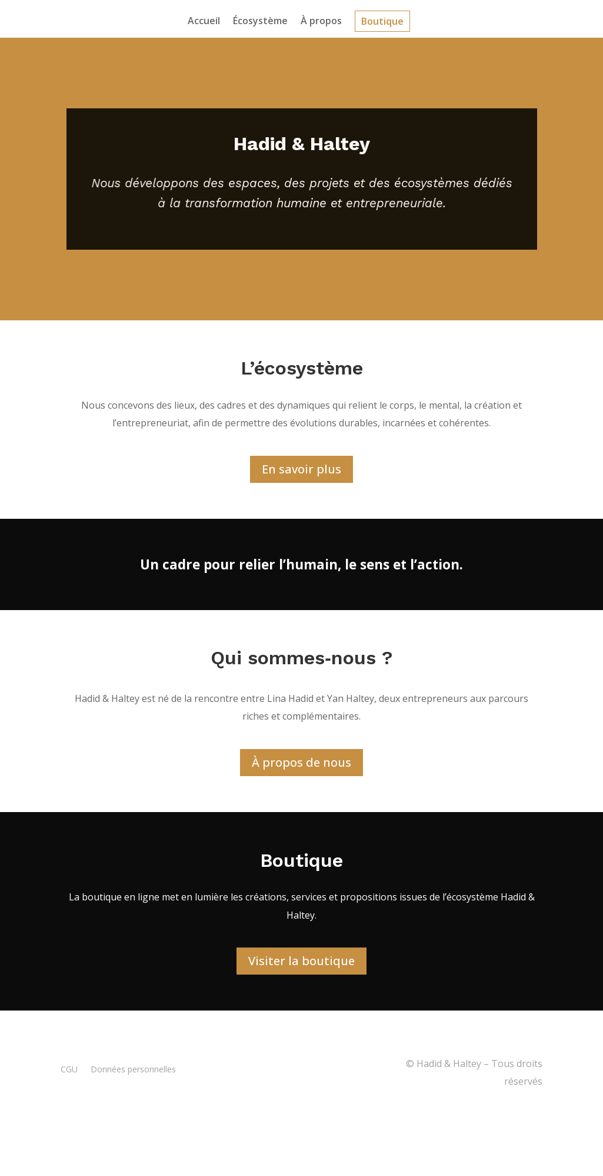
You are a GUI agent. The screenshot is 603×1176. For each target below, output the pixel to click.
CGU (69, 1070)
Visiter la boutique (301, 962)
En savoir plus (301, 471)
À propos (321, 20)
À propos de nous (301, 763)
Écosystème (260, 20)
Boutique (382, 21)
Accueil (204, 20)
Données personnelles (133, 1070)
